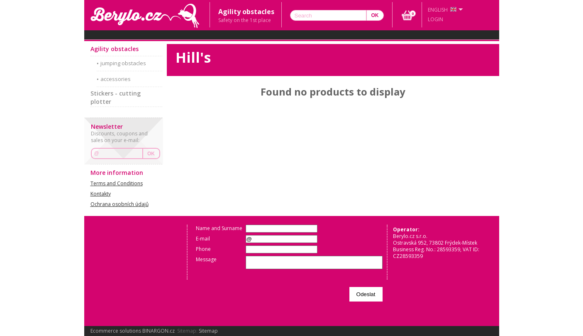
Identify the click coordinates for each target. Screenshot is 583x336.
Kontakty (100, 193)
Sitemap (208, 330)
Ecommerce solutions (115, 330)
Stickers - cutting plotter (115, 97)
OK (151, 154)
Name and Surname (219, 228)
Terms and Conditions (116, 183)
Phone (203, 249)
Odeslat (366, 294)
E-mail (203, 238)
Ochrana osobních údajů (119, 204)
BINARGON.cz (158, 330)
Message (206, 259)
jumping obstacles (123, 63)
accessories (115, 79)
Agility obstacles (114, 49)
